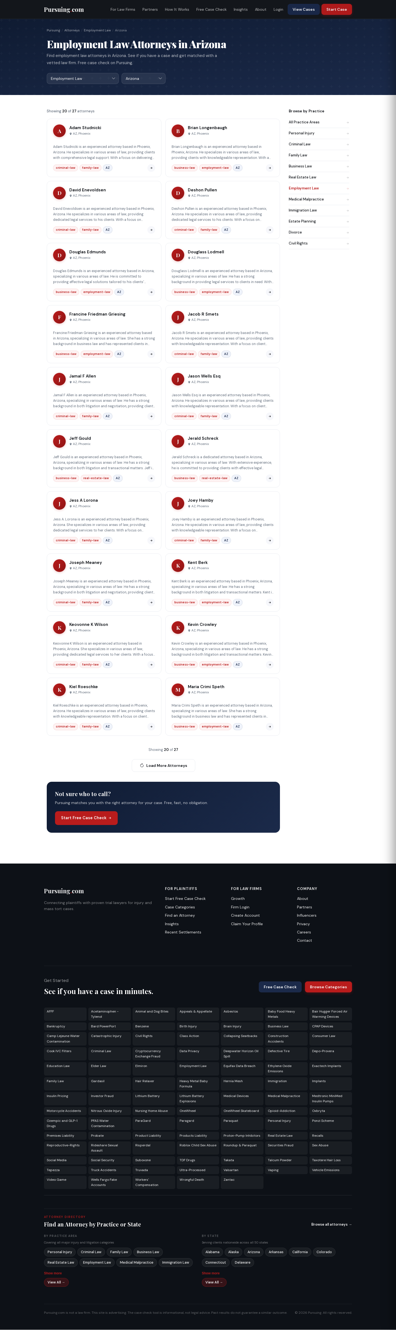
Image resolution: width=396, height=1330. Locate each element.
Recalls (317, 1136)
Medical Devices (236, 1096)
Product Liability (148, 1136)
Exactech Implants (326, 1066)
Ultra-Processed (192, 1170)
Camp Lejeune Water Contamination (63, 1039)
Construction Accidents (278, 1039)
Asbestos (231, 1011)
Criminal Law (319, 144)
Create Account (245, 915)
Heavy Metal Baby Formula (194, 1084)
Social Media (57, 1160)
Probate (97, 1136)
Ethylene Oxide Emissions (280, 1069)
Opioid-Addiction (281, 1111)
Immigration (277, 1081)
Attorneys (72, 30)
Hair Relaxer (144, 1081)
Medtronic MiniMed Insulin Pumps (327, 1099)
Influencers (307, 915)
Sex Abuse (320, 1145)
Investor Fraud (102, 1096)
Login (278, 9)
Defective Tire (279, 1051)
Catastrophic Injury (106, 1036)
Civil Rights (319, 243)
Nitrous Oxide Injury (106, 1111)
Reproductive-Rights (63, 1145)
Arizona (254, 1252)
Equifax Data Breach (239, 1066)
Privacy (303, 924)
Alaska (233, 1252)
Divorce (319, 232)
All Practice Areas (319, 122)
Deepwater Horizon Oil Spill (241, 1054)
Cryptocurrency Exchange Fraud (148, 1054)
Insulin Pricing (57, 1096)
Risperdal (142, 1145)
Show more (53, 1273)
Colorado (324, 1252)
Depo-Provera (323, 1051)
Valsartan (231, 1170)
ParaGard (143, 1121)
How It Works (177, 9)
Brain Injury (232, 1026)
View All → (56, 1282)
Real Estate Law (319, 177)
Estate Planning (319, 221)
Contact (304, 940)
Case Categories (180, 907)
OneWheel (188, 1111)
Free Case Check (211, 9)
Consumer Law (323, 1036)
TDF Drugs (187, 1160)
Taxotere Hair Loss (326, 1160)
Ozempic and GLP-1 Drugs (62, 1123)
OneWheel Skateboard (241, 1111)
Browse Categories (328, 987)
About (260, 9)
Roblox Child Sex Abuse (198, 1145)
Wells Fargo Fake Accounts (104, 1182)
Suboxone (143, 1160)
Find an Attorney (180, 915)
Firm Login (240, 907)
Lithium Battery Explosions (192, 1099)
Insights (241, 9)
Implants (319, 1081)
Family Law (319, 155)
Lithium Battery (147, 1096)
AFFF (50, 1011)
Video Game (56, 1180)
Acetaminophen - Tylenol (105, 1014)
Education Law (58, 1066)
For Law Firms (123, 9)
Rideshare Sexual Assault (104, 1148)
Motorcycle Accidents (64, 1111)
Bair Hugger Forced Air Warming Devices (330, 1014)
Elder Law (98, 1066)
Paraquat (231, 1121)
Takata (229, 1160)
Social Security (102, 1160)
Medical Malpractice (319, 199)
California (300, 1252)
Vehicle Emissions (326, 1170)
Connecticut (215, 1263)
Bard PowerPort (103, 1026)
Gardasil (98, 1081)
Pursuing (53, 30)
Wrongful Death (192, 1180)
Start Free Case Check (86, 818)
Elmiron (141, 1066)
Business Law (319, 166)
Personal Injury (319, 133)
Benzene (142, 1026)
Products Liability (193, 1136)
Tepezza (53, 1170)
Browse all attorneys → (331, 1224)
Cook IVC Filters (59, 1051)
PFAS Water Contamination (102, 1123)
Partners (150, 9)
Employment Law (97, 30)
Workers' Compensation (146, 1182)
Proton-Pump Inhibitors (242, 1136)
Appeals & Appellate (196, 1011)
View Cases (304, 9)
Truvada (141, 1170)
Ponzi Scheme (323, 1121)
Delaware (243, 1263)
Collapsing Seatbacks (240, 1036)
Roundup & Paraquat (240, 1145)
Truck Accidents (103, 1170)
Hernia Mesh (233, 1081)
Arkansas (276, 1252)
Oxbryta (318, 1111)
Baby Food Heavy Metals (281, 1014)
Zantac (229, 1180)
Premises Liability (60, 1136)
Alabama (212, 1252)
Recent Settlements (183, 932)
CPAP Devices (322, 1026)
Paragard (187, 1121)
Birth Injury (188, 1026)
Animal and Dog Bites (152, 1011)
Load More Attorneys (163, 765)
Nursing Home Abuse (151, 1111)
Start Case (336, 9)
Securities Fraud (280, 1145)
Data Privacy (189, 1051)
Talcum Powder (280, 1160)
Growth (238, 898)
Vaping (273, 1170)
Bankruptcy (56, 1026)
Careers (304, 932)
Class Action (189, 1036)
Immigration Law (319, 210)
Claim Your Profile (247, 924)
